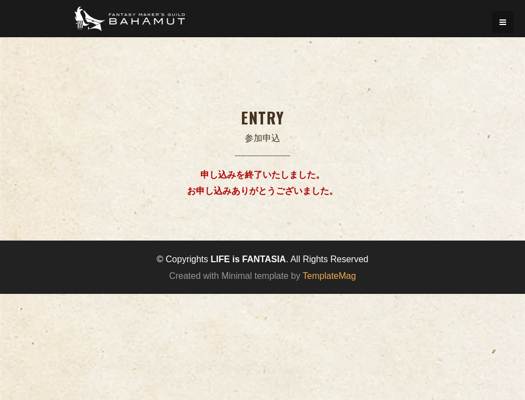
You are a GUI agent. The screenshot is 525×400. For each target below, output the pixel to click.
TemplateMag (329, 276)
